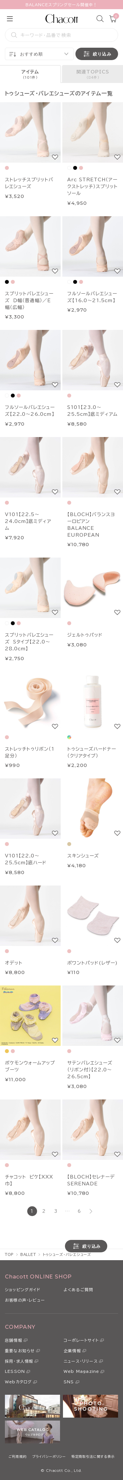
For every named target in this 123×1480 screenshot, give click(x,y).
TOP (9, 1254)
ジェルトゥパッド (85, 635)
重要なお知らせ (20, 1351)
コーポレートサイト (81, 1340)
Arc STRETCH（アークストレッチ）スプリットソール (92, 186)
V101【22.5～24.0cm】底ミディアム (28, 521)
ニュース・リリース (81, 1361)
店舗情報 (13, 1340)
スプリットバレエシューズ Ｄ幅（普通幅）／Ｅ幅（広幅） (29, 300)
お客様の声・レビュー (25, 1300)
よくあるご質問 (78, 1290)
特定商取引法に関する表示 (93, 1456)
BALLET (28, 1254)
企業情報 (72, 1351)
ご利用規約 (18, 1456)
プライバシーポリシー (49, 1456)
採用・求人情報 (19, 1361)
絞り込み (97, 53)
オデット (14, 963)
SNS (69, 1382)
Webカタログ (18, 1382)
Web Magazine (81, 1371)
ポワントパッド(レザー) (92, 963)
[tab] (30, 74)
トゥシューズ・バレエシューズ (67, 1254)
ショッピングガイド (22, 1290)
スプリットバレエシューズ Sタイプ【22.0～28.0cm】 (29, 642)
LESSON (15, 1371)
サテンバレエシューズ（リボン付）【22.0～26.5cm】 (90, 1070)
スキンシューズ (83, 856)
